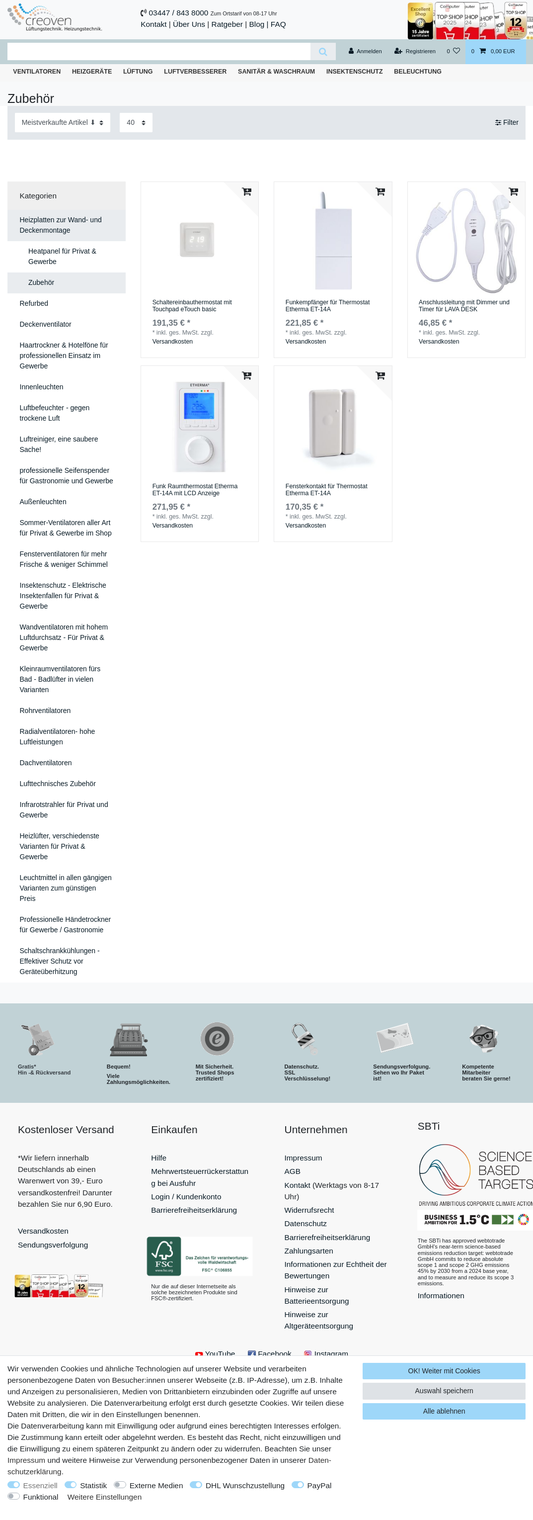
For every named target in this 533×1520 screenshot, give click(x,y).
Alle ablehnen (444, 1411)
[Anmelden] (365, 51)
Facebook (270, 1353)
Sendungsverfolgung (53, 1245)
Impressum (303, 1158)
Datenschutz (306, 1223)
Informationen (441, 1295)
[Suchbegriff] (158, 51)
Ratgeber (227, 24)
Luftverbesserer (195, 71)
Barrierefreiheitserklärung (194, 1210)
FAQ (278, 24)
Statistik (93, 1485)
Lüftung (138, 71)
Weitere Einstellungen (105, 1497)
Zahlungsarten (309, 1251)
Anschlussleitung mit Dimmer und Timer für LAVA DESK (464, 306)
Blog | (258, 24)
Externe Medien (156, 1485)
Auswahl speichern (444, 1391)
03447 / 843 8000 (179, 12)
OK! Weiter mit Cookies (444, 1371)
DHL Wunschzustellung (245, 1485)
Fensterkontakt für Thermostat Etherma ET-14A (327, 490)
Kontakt (153, 24)
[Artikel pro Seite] (136, 122)
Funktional (41, 1497)
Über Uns (189, 24)
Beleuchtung (418, 71)
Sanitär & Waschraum (276, 71)
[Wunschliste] (453, 51)
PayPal (319, 1485)
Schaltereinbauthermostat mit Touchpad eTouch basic (192, 306)
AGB (293, 1171)
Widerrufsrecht (309, 1210)
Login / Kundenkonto (186, 1196)
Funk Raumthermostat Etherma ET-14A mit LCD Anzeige (195, 490)
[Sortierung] (62, 122)
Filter (507, 122)
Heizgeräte (92, 71)
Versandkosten (172, 341)
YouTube (215, 1353)
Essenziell (40, 1485)
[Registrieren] (415, 51)
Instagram (326, 1353)
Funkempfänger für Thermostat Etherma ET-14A (328, 306)
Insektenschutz (354, 71)
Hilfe (158, 1158)
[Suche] (323, 51)
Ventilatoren (37, 71)
